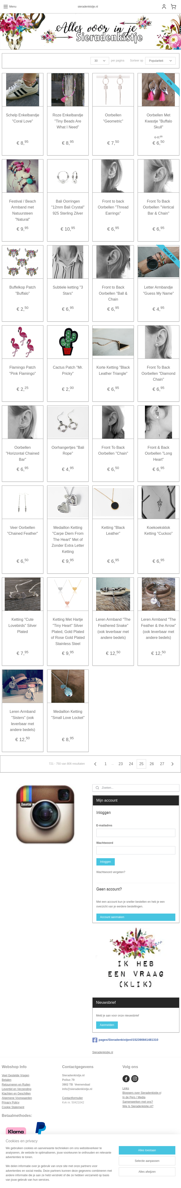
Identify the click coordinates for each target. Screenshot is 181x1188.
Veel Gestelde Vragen (15, 1075)
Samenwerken (131, 1101)
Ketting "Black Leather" (113, 530)
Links (125, 1088)
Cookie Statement (13, 1107)
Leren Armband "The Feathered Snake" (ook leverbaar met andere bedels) (113, 628)
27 (162, 764)
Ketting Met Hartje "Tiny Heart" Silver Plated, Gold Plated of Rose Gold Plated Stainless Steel (68, 631)
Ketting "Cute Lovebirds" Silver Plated (22, 625)
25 (141, 764)
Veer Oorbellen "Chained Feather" (22, 530)
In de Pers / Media (133, 1097)
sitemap (77, 1179)
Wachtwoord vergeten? (110, 872)
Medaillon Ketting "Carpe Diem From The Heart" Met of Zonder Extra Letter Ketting (68, 539)
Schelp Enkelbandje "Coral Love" (22, 118)
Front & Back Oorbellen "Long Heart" (158, 453)
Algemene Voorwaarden (17, 1098)
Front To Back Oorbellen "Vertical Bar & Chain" (158, 207)
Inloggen (105, 861)
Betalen (7, 1080)
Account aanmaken (112, 917)
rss (85, 1179)
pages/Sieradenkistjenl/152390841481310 (125, 1040)
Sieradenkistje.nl (102, 1052)
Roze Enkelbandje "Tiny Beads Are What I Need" (68, 121)
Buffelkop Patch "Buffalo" (22, 290)
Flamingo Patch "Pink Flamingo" (22, 370)
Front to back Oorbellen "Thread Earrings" (113, 207)
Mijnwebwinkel (137, 1179)
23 (121, 764)
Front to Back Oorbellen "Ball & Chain (113, 293)
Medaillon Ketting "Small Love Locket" (68, 715)
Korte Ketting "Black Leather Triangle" (113, 370)
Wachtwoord (104, 843)
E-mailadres (104, 825)
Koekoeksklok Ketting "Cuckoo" (158, 530)
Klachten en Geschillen (16, 1093)
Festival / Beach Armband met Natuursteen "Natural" (22, 210)
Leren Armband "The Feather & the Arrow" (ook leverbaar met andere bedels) (158, 628)
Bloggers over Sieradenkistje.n (141, 1092)
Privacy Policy (11, 1102)
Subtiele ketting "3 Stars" (68, 290)
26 (152, 764)
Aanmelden (107, 1025)
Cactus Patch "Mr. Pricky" (68, 370)
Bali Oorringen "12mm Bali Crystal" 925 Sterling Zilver (67, 207)
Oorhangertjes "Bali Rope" (68, 450)
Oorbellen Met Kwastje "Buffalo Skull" (158, 121)
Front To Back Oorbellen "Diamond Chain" (159, 373)
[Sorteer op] (160, 60)
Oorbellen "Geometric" (113, 118)
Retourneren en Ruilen (16, 1084)
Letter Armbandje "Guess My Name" (158, 290)
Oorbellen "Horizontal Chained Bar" (22, 453)
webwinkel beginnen (101, 1179)
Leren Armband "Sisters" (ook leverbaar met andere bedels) (22, 721)
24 (131, 764)
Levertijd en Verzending (16, 1089)
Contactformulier (72, 1098)
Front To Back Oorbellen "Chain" (113, 450)
